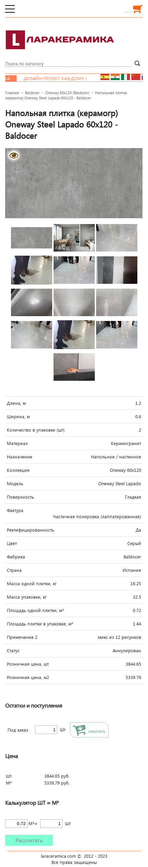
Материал (17, 443)
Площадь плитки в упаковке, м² (40, 624)
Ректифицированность (30, 530)
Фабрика (16, 557)
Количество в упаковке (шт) (36, 430)
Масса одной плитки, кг (32, 583)
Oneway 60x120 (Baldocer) (67, 92)
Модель (15, 483)
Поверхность (20, 497)
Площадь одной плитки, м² (35, 610)
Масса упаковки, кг (27, 597)
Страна (14, 570)
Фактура (15, 510)
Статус (13, 650)
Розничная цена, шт (28, 664)
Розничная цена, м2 (28, 677)
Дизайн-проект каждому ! (60, 78)
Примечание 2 (22, 637)
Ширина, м (18, 416)
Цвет (12, 543)
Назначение (19, 457)
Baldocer (32, 92)
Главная (12, 92)
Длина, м (16, 403)
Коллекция (18, 470)
